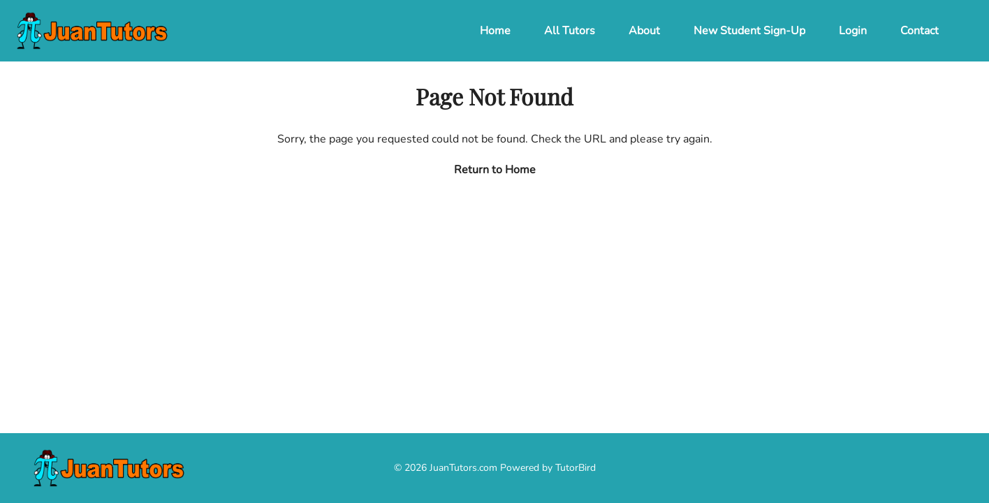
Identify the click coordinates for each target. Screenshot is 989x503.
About (644, 30)
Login (853, 30)
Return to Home (495, 169)
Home (495, 30)
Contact (919, 30)
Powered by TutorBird (548, 467)
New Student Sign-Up (749, 30)
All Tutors (569, 30)
